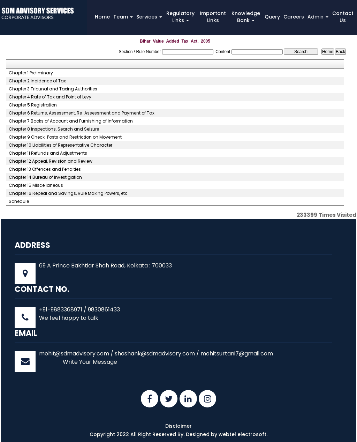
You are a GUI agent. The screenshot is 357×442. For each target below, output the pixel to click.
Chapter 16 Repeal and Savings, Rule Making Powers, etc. (69, 193)
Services (149, 16)
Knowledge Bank (245, 17)
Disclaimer (178, 425)
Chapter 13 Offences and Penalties (45, 169)
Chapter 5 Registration (33, 105)
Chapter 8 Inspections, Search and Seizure (54, 129)
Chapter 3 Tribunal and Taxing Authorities (53, 89)
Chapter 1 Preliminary (31, 73)
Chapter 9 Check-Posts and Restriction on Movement (65, 137)
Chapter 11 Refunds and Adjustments (48, 153)
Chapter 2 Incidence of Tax (37, 81)
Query (272, 16)
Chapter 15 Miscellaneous (36, 185)
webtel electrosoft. (243, 434)
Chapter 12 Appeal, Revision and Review (50, 161)
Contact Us (343, 17)
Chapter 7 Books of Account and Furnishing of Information (71, 121)
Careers (293, 16)
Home (102, 16)
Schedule (19, 201)
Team (123, 16)
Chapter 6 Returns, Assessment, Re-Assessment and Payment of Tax (81, 113)
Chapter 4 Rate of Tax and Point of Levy (50, 97)
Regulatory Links (180, 17)
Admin (317, 16)
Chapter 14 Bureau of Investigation (45, 177)
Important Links (213, 17)
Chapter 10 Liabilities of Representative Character (60, 145)
